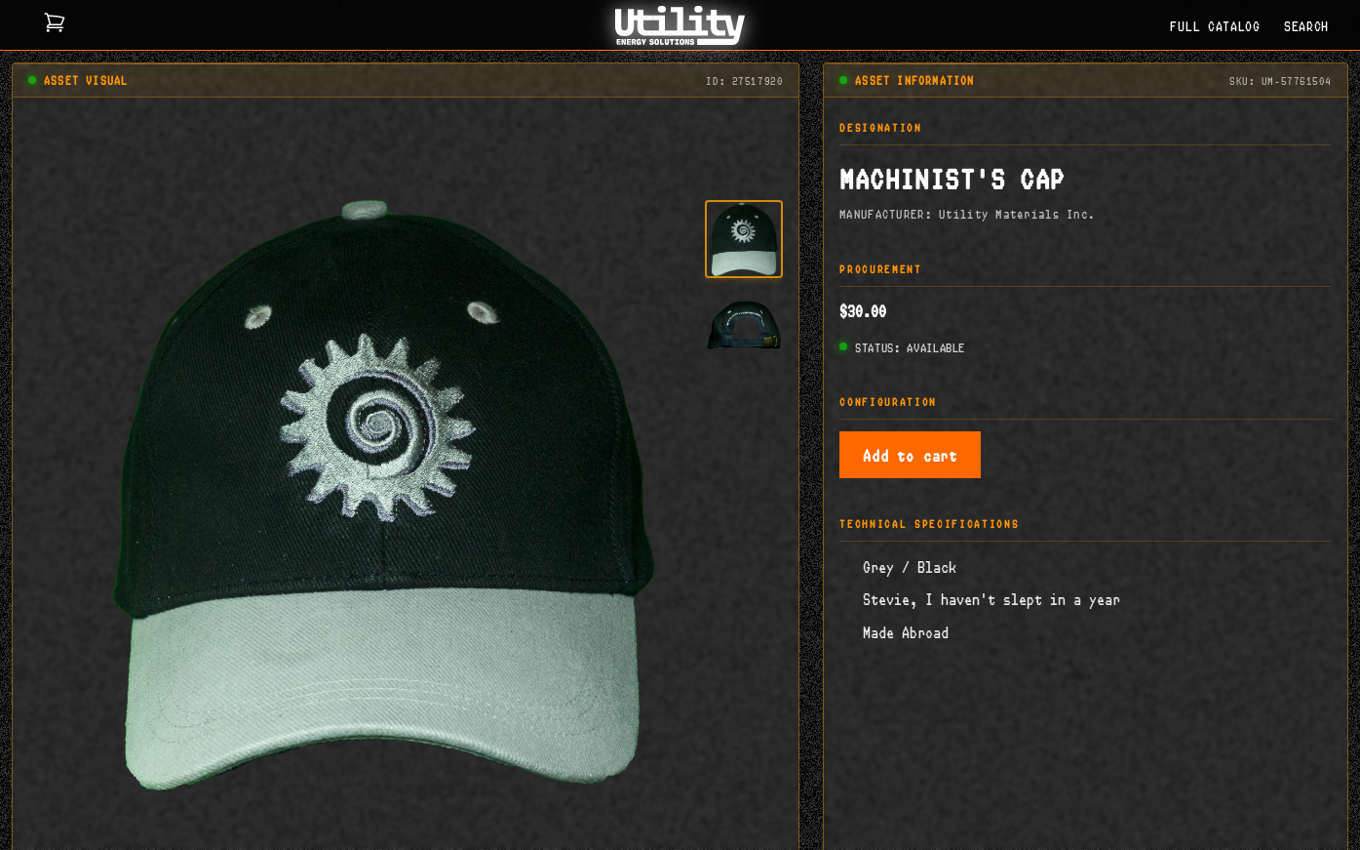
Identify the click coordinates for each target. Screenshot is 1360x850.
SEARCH (1306, 25)
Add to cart (910, 454)
